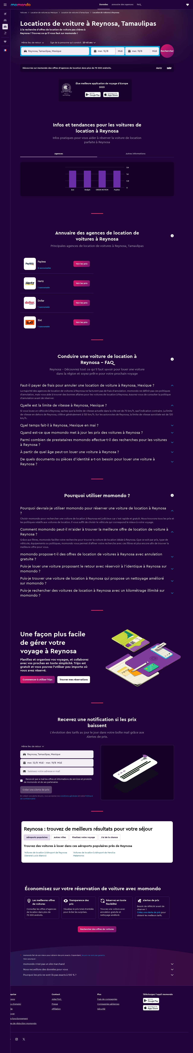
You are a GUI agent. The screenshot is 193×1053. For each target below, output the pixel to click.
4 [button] (55, 86)
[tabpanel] (102, 182)
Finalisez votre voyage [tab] (88, 837)
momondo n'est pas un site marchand (103, 964)
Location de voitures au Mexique (48, 12)
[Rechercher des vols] (5, 14)
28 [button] (77, 108)
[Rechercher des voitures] (5, 27)
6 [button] (70, 86)
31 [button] (48, 116)
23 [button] (91, 101)
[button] (5, 4)
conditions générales (73, 796)
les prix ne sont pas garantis (97, 955)
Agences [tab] (63, 154)
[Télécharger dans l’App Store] (156, 1007)
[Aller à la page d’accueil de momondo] (20, 4)
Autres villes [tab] (65, 837)
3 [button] (48, 86)
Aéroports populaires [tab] (41, 837)
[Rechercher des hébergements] (5, 20)
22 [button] (84, 101)
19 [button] (63, 101)
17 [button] (48, 101)
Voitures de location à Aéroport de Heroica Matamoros (99, 854)
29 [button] (84, 108)
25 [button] (55, 108)
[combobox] (36, 42)
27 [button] (70, 108)
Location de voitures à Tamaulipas (80, 12)
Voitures (28, 12)
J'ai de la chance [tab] (114, 837)
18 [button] (55, 101)
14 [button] (77, 94)
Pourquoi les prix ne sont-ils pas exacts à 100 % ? (103, 975)
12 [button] (63, 94)
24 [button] (48, 108)
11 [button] (55, 94)
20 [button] (69, 101)
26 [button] (62, 108)
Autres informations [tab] (140, 154)
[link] (86, 264)
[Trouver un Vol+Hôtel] (5, 33)
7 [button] (77, 86)
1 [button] (84, 79)
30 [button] (91, 108)
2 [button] (91, 79)
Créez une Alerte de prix (153, 912)
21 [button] (77, 101)
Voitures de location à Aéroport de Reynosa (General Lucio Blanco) (50, 854)
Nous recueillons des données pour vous (103, 969)
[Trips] (5, 42)
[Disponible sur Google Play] (156, 1000)
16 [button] (91, 94)
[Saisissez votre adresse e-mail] (64, 771)
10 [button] (48, 94)
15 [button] (84, 94)
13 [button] (70, 94)
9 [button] (91, 86)
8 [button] (84, 86)
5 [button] (62, 86)
